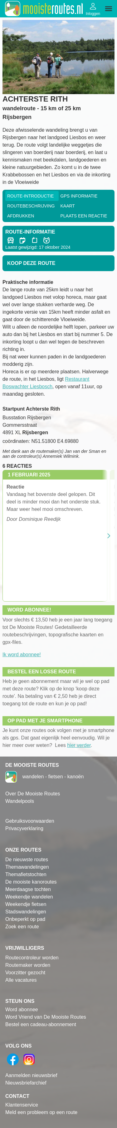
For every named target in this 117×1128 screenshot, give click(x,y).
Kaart (68, 205)
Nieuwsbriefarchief (25, 1082)
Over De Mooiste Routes (32, 793)
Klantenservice (21, 1105)
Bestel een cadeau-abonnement (40, 1024)
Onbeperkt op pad (25, 919)
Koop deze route (31, 263)
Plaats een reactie (84, 215)
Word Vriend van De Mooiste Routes (45, 1017)
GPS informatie (79, 195)
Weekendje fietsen (25, 904)
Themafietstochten (25, 874)
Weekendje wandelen (29, 896)
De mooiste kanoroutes (31, 882)
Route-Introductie (30, 195)
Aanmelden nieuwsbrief (31, 1075)
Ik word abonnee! (21, 654)
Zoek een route (22, 926)
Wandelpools (19, 801)
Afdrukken (20, 215)
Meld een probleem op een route (41, 1112)
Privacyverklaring (24, 828)
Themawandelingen (27, 867)
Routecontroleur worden (32, 957)
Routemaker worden (27, 965)
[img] (109, 9)
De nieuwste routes (26, 859)
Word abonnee (21, 1009)
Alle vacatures (21, 980)
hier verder (79, 745)
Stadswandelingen (25, 911)
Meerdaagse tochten (28, 889)
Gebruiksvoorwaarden (29, 821)
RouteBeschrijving (31, 205)
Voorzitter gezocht (25, 972)
